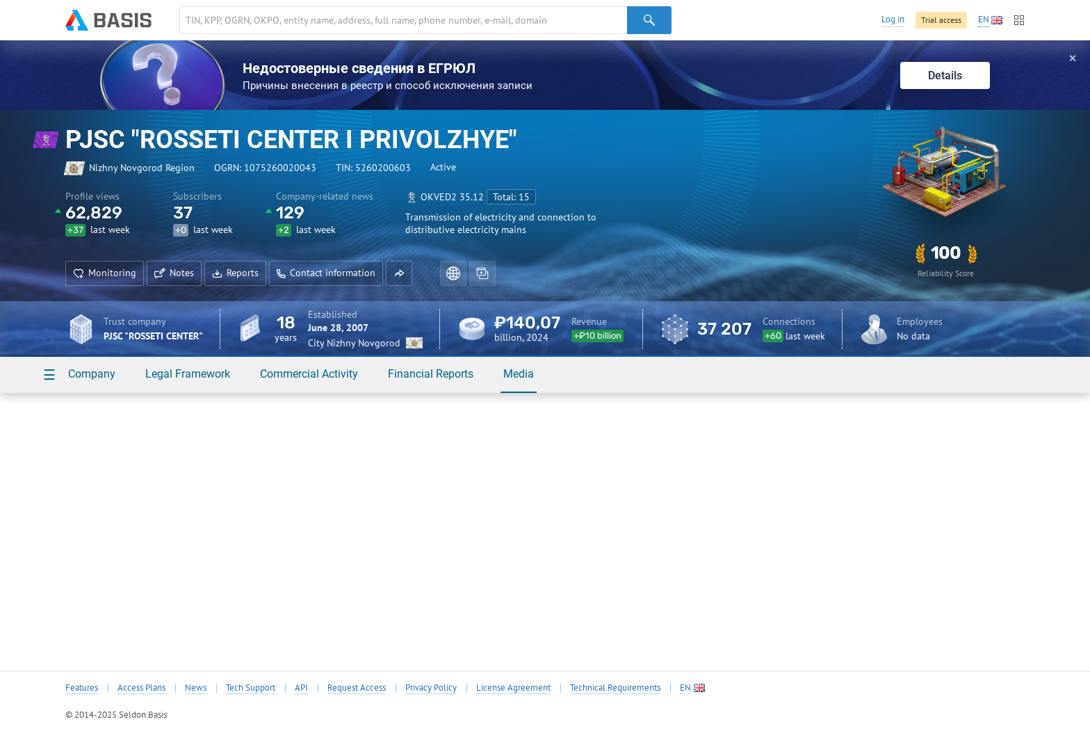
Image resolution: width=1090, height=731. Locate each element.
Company (91, 373)
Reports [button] (235, 272)
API (301, 687)
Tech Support (250, 687)
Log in (892, 19)
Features (81, 687)
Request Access (356, 687)
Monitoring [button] (104, 272)
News (195, 687)
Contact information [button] (326, 272)
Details (945, 75)
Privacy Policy (431, 687)
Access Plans (141, 687)
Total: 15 (511, 197)
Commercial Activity (309, 373)
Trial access (941, 20)
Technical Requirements (615, 687)
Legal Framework (187, 373)
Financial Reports (430, 373)
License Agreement (513, 687)
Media (518, 373)
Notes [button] (174, 272)
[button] (399, 273)
